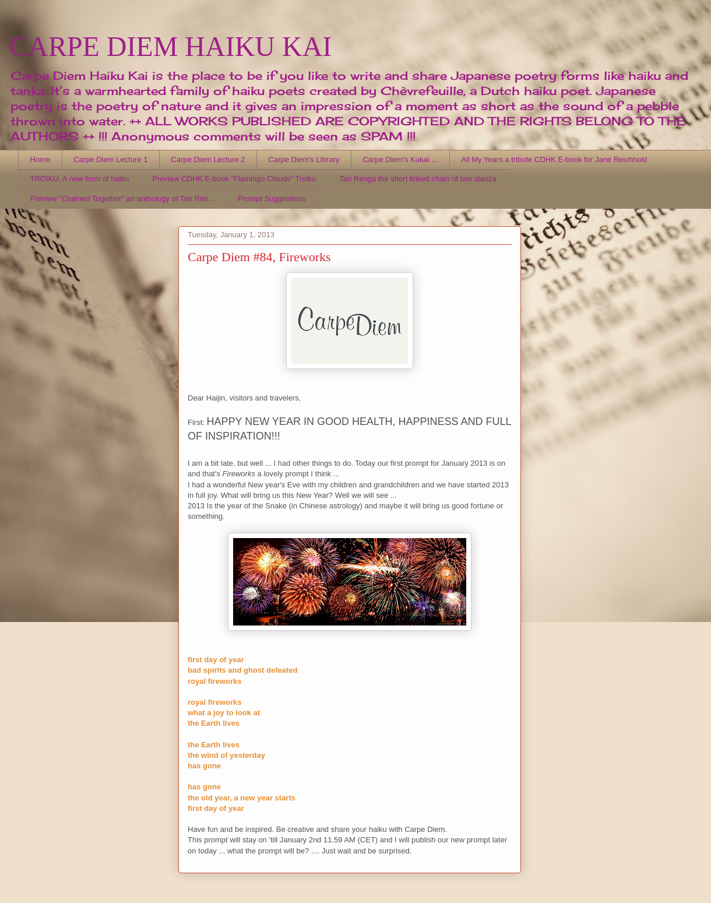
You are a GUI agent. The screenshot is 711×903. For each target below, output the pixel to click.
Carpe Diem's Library (304, 159)
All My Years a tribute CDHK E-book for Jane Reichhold (554, 159)
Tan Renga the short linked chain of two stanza (418, 178)
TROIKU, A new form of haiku (79, 178)
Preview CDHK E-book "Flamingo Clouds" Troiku (234, 178)
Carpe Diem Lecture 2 (208, 159)
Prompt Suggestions (272, 198)
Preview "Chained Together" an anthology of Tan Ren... (122, 198)
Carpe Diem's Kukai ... (400, 159)
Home (40, 159)
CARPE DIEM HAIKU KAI (170, 46)
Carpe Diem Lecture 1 (110, 159)
